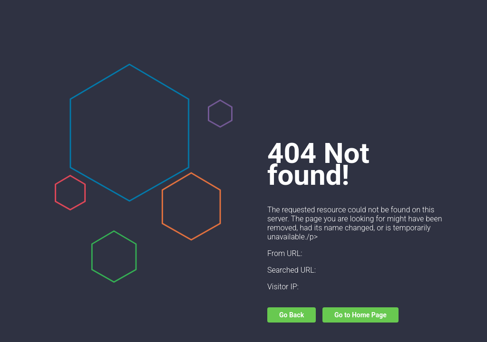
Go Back (291, 315)
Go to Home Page (360, 315)
